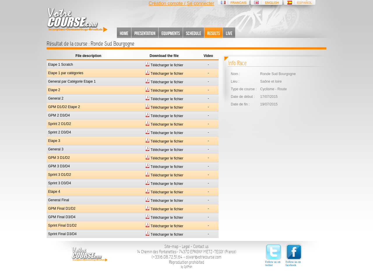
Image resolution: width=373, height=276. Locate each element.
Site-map (171, 246)
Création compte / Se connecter (181, 3)
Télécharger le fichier (164, 65)
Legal (186, 246)
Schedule (193, 33)
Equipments (170, 33)
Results (213, 33)
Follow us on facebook (294, 255)
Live (229, 33)
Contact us (201, 246)
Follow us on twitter (273, 255)
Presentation (144, 33)
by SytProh (186, 267)
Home (124, 33)
